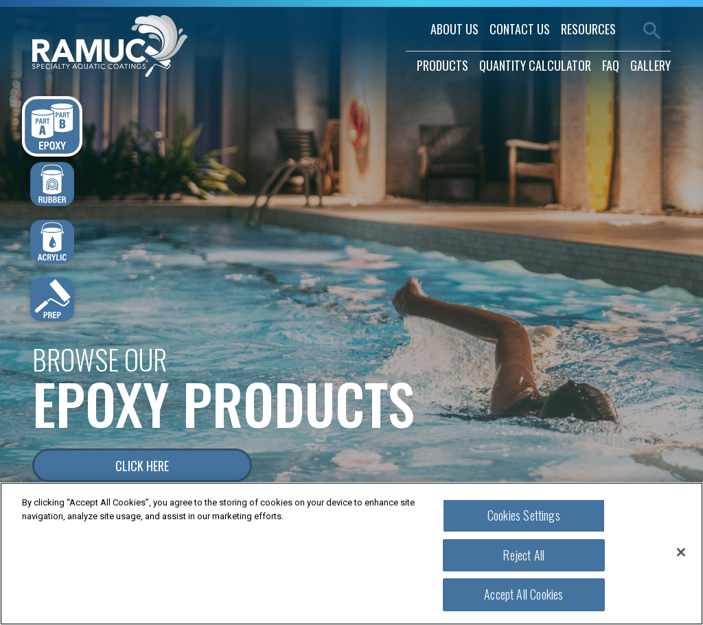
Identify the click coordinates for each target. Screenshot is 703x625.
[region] (351, 553)
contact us (519, 29)
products (442, 65)
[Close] (681, 552)
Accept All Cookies (523, 594)
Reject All (523, 555)
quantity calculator (535, 65)
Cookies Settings (523, 515)
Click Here (142, 466)
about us (454, 29)
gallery (650, 65)
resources (588, 29)
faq (610, 65)
